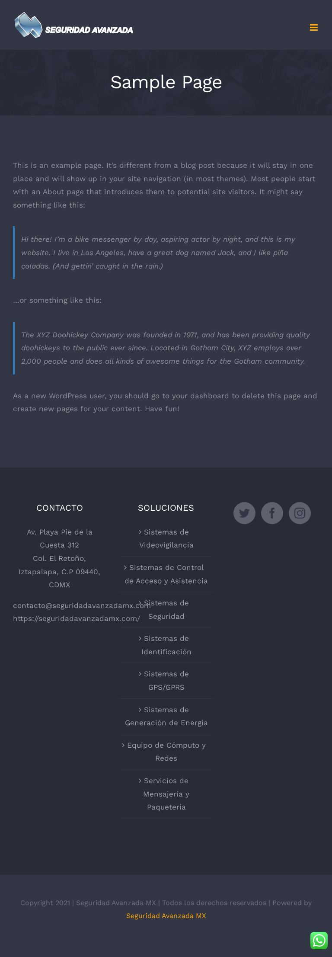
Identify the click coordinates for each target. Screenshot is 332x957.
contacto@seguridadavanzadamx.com (82, 605)
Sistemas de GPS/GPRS (166, 680)
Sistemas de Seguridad (166, 610)
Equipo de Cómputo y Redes (166, 752)
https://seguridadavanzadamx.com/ (76, 618)
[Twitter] (244, 513)
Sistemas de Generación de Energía (166, 716)
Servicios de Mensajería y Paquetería (166, 793)
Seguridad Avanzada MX (166, 916)
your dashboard (200, 395)
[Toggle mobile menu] (314, 27)
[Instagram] (300, 513)
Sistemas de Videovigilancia (166, 539)
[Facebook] (272, 513)
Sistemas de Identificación (166, 645)
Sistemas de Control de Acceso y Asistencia (166, 574)
